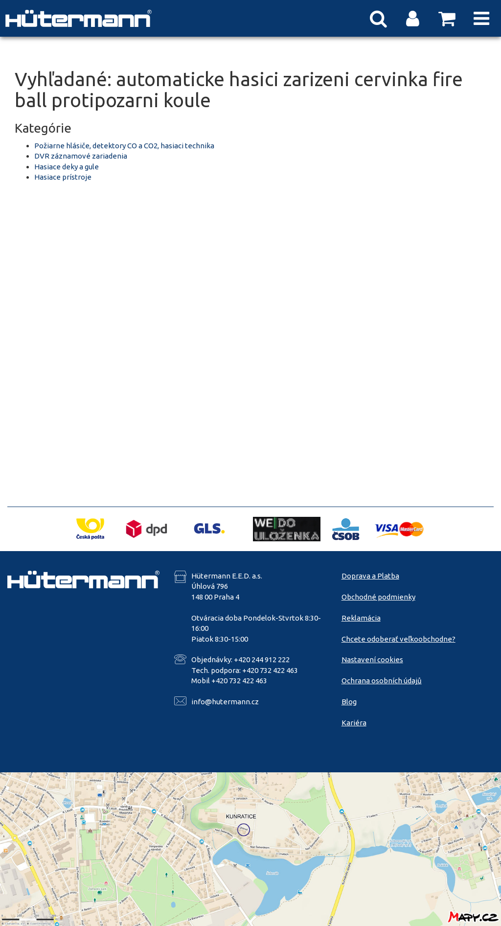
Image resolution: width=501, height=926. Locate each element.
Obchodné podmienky (378, 597)
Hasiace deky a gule (66, 166)
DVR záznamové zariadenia (80, 156)
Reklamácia (361, 618)
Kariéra (354, 722)
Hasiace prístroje (62, 177)
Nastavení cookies (372, 659)
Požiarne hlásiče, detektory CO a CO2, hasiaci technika (124, 145)
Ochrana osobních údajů (382, 680)
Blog (349, 701)
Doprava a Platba (370, 576)
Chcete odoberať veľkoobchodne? (398, 639)
